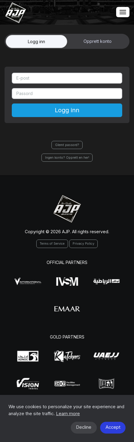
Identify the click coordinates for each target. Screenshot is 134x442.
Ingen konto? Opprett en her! (67, 158)
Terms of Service (52, 244)
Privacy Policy (83, 244)
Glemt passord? (67, 145)
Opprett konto (97, 41)
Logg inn (36, 41)
